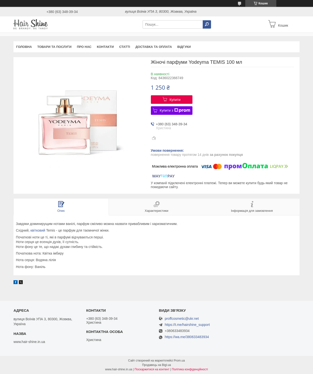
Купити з (175, 110)
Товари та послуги (54, 47)
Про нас (84, 47)
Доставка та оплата (153, 47)
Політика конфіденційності (190, 369)
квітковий (38, 230)
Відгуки (184, 47)
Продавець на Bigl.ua (156, 365)
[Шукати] (207, 24)
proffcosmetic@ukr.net (182, 319)
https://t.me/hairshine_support (187, 325)
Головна (24, 47)
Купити (174, 100)
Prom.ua (179, 360)
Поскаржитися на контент (151, 369)
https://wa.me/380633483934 (187, 337)
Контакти (105, 47)
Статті (124, 47)
